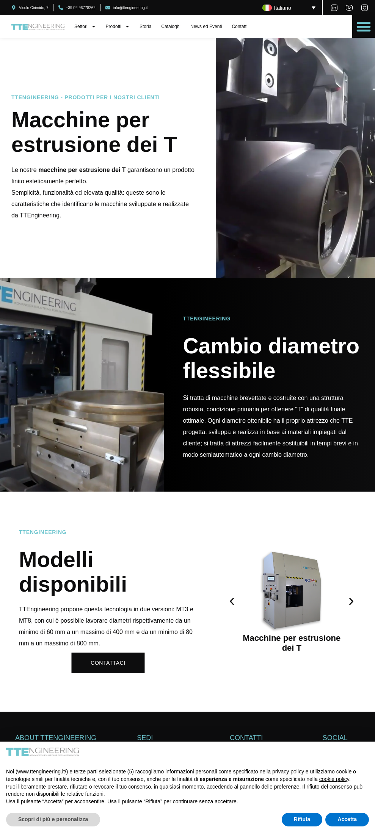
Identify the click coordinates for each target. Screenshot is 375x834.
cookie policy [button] (334, 779)
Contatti (239, 26)
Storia (145, 26)
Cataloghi (170, 26)
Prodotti (118, 26)
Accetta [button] (347, 819)
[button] (363, 26)
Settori (85, 26)
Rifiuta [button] (302, 819)
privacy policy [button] (288, 771)
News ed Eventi (206, 26)
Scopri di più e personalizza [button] (53, 819)
